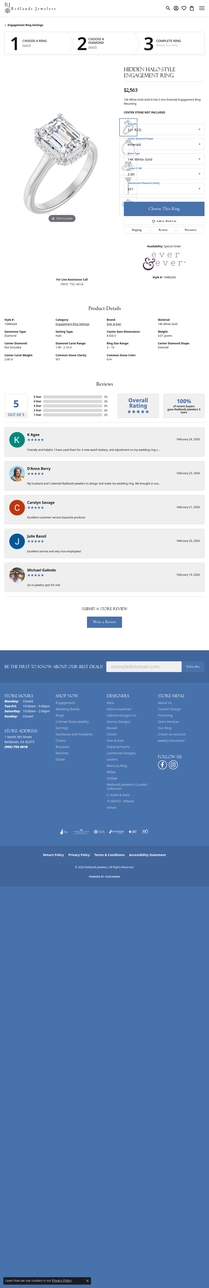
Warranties (191, 230)
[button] (168, 8)
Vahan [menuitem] (111, 807)
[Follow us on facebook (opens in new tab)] (162, 764)
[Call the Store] (16, 747)
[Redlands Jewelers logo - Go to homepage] (30, 8)
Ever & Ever (114, 324)
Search (26, 45)
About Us (165, 703)
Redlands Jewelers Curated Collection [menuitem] (127, 786)
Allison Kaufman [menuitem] (119, 709)
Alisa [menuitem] (110, 703)
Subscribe (193, 666)
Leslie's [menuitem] (112, 759)
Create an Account (172, 734)
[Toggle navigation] (202, 8)
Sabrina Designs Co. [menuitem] (122, 715)
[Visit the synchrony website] (116, 831)
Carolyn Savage (41, 502)
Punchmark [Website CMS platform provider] (112, 876)
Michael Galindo (41, 570)
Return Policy (53, 855)
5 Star (37, 397)
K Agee (33, 434)
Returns (163, 230)
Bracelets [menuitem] (63, 747)
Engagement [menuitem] (65, 703)
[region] (61, 166)
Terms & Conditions (109, 855)
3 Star (37, 406)
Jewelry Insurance (171, 740)
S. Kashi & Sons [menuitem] (118, 795)
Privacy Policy (79, 855)
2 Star (37, 410)
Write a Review (104, 622)
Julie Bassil (36, 536)
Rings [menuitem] (60, 715)
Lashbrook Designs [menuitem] (121, 753)
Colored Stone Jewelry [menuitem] (72, 721)
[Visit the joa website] (64, 831)
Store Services (168, 721)
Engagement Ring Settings (25, 25)
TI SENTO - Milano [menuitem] (120, 801)
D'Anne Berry (39, 468)
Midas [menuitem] (111, 772)
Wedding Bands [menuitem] (68, 709)
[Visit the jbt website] (133, 831)
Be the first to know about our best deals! (53, 666)
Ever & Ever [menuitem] (115, 740)
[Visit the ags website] (81, 831)
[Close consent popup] (87, 1280)
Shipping (137, 230)
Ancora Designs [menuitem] (118, 721)
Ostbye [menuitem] (112, 778)
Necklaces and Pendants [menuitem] (74, 734)
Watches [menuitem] (62, 753)
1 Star (37, 415)
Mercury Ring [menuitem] (117, 766)
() (105, 397)
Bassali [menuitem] (112, 728)
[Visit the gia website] (99, 831)
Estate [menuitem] (60, 759)
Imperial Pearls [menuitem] (118, 747)
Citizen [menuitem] (112, 734)
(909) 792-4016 (72, 284)
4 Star (37, 401)
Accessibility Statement (147, 855)
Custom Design (169, 709)
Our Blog (164, 728)
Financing (165, 715)
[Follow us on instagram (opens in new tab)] (173, 764)
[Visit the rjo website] (145, 831)
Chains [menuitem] (61, 740)
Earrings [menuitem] (62, 728)
